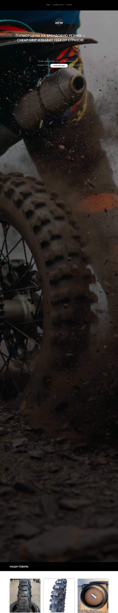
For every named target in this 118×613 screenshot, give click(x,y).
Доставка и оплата (58, 4)
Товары (48, 4)
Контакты (69, 4)
